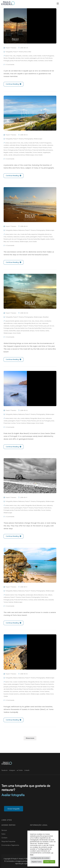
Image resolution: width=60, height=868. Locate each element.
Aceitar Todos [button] (49, 862)
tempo (32, 331)
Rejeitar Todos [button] (36, 862)
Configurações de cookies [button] (40, 858)
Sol (8, 242)
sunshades (35, 691)
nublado (6, 326)
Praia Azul (7, 423)
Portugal (6, 61)
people (6, 687)
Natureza (21, 230)
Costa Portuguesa (48, 56)
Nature (15, 230)
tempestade (25, 331)
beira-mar (8, 56)
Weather (46, 317)
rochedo (41, 61)
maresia (10, 237)
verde (10, 155)
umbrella (22, 694)
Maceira (35, 145)
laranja (18, 58)
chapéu (19, 56)
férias (5, 58)
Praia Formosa (46, 328)
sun (30, 691)
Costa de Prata (33, 143)
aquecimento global (12, 321)
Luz (50, 234)
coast (15, 682)
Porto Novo (48, 58)
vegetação (46, 152)
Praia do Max (17, 689)
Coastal (20, 682)
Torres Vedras (37, 152)
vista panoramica (19, 155)
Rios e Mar (27, 52)
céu (14, 56)
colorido (25, 56)
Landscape (29, 595)
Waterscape (38, 139)
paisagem (33, 58)
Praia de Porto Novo (21, 61)
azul (11, 143)
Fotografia (9, 52)
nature (50, 595)
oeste (17, 148)
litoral (30, 145)
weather (43, 694)
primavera (49, 150)
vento (47, 331)
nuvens (26, 58)
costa (30, 56)
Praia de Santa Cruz (21, 328)
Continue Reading (13, 84)
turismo (16, 694)
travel (11, 694)
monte (44, 145)
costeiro (6, 145)
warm (28, 694)
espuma (34, 234)
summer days (23, 691)
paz (45, 326)
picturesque (13, 687)
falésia (27, 418)
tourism (6, 694)
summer (15, 691)
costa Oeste (37, 56)
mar (22, 58)
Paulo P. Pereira (11, 48)
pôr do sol (41, 58)
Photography (28, 139)
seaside (51, 600)
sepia (18, 331)
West (48, 694)
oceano (11, 148)
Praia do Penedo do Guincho (32, 689)
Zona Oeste (48, 61)
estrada (12, 145)
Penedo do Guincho (47, 684)
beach (7, 595)
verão (6, 155)
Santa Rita (28, 152)
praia (12, 61)
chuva (37, 321)
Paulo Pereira (43, 148)
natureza (50, 145)
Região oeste (32, 61)
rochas (15, 152)
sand (35, 600)
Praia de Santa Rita (38, 150)
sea (46, 600)
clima (41, 321)
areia (7, 143)
